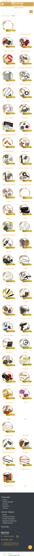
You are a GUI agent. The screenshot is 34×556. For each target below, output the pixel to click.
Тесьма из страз (9, 435)
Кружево (25, 218)
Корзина (5, 555)
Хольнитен (25, 452)
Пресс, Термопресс (8, 335)
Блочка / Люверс (25, 101)
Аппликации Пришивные (9, 67)
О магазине (5, 506)
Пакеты (9, 285)
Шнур (25, 485)
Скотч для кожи (8, 402)
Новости (4, 499)
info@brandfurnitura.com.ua (10, 544)
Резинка (9, 385)
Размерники (25, 368)
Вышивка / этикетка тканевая (8, 134)
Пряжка (25, 352)
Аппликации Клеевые (8, 50)
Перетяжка (25, 285)
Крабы (8, 218)
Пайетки (25, 268)
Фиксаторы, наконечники (8, 452)
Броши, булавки (9, 117)
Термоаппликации (7, 523)
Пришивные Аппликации (9, 521)
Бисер (8, 101)
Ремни (25, 418)
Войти (4, 553)
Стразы (25, 402)
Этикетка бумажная (9, 485)
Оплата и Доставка (7, 502)
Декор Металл (25, 151)
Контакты (5, 508)
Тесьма (8, 418)
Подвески (8, 318)
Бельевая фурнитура (25, 84)
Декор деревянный (8, 151)
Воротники (25, 117)
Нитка (25, 251)
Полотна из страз (25, 318)
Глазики (25, 134)
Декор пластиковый (9, 168)
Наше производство (25, 34)
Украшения (25, 435)
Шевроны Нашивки (25, 50)
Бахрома (8, 84)
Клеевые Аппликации (8, 518)
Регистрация (9, 553)
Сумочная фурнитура (25, 385)
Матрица (8, 251)
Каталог (4, 514)
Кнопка (8, 201)
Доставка (5, 504)
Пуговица (8, 368)
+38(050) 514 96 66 (18, 7)
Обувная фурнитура (9, 268)
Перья (8, 301)
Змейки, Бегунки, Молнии (8, 184)
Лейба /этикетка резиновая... (8, 234)
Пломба (25, 301)
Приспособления (25, 335)
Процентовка (8, 352)
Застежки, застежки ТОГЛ (25, 168)
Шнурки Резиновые (25, 469)
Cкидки (8, 34)
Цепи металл (8, 469)
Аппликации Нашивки (8, 516)
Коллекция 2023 (25, 201)
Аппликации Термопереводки (25, 67)
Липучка (25, 234)
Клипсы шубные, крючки (25, 184)
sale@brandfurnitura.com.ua (11, 542)
